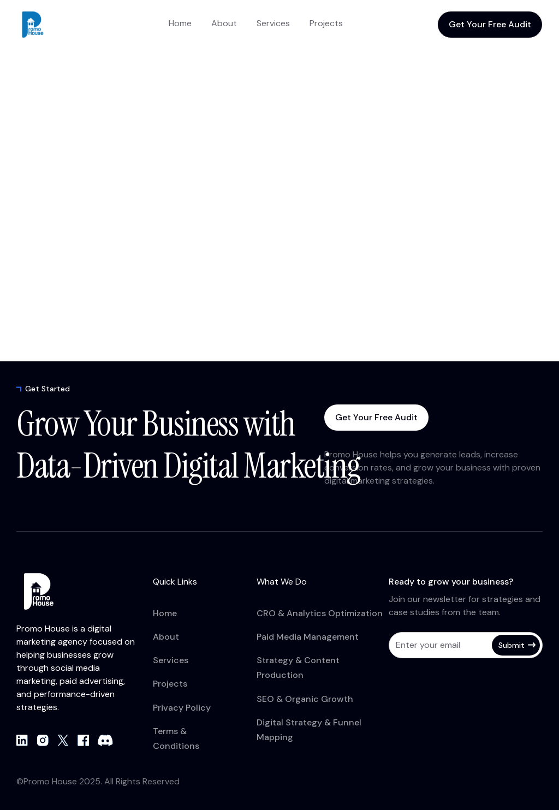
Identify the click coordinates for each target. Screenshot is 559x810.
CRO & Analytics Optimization (320, 613)
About (224, 23)
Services (273, 23)
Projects (326, 23)
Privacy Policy (182, 707)
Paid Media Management (308, 636)
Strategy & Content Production (298, 667)
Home (180, 23)
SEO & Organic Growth (305, 699)
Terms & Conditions (176, 738)
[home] (60, 24)
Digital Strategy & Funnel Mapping (309, 730)
